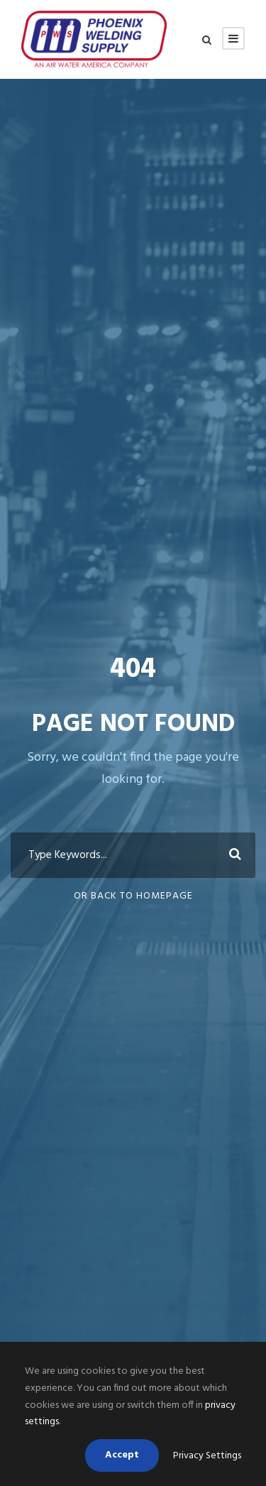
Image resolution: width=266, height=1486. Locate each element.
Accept (122, 1455)
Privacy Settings (207, 1456)
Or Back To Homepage (133, 896)
